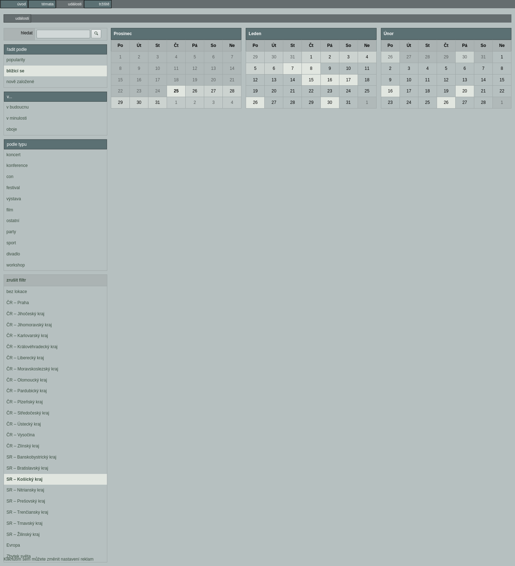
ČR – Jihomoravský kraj (29, 324)
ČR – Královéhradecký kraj (32, 346)
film (9, 209)
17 (157, 79)
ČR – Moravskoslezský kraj (32, 368)
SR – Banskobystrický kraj (31, 457)
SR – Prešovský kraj (25, 501)
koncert (13, 154)
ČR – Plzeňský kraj (24, 401)
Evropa (13, 545)
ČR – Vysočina (20, 434)
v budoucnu (17, 107)
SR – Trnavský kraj (24, 523)
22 (120, 90)
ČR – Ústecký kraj (23, 424)
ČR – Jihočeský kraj (25, 313)
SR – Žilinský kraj (23, 534)
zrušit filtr (16, 280)
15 (120, 79)
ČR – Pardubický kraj (26, 390)
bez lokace (16, 291)
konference (17, 165)
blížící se (15, 70)
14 (232, 68)
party (11, 231)
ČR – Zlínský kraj (22, 446)
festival (13, 187)
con (9, 176)
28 (232, 90)
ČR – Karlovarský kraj (27, 335)
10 (157, 68)
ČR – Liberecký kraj (25, 357)
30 (139, 102)
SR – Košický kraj (24, 479)
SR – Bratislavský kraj (27, 468)
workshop (15, 265)
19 (194, 79)
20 (213, 79)
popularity (15, 59)
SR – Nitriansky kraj (25, 490)
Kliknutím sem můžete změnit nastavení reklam (48, 559)
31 (157, 102)
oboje (11, 129)
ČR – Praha (17, 302)
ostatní (12, 220)
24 (157, 90)
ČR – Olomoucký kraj (26, 380)
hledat (27, 32)
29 (120, 102)
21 (232, 79)
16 (139, 79)
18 (176, 79)
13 (213, 68)
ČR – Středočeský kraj (27, 413)
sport (11, 242)
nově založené (20, 81)
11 (176, 68)
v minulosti (16, 118)
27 (213, 90)
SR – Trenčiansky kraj (27, 512)
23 (139, 90)
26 (194, 90)
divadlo (13, 253)
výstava (13, 198)
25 (176, 90)
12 (194, 68)
